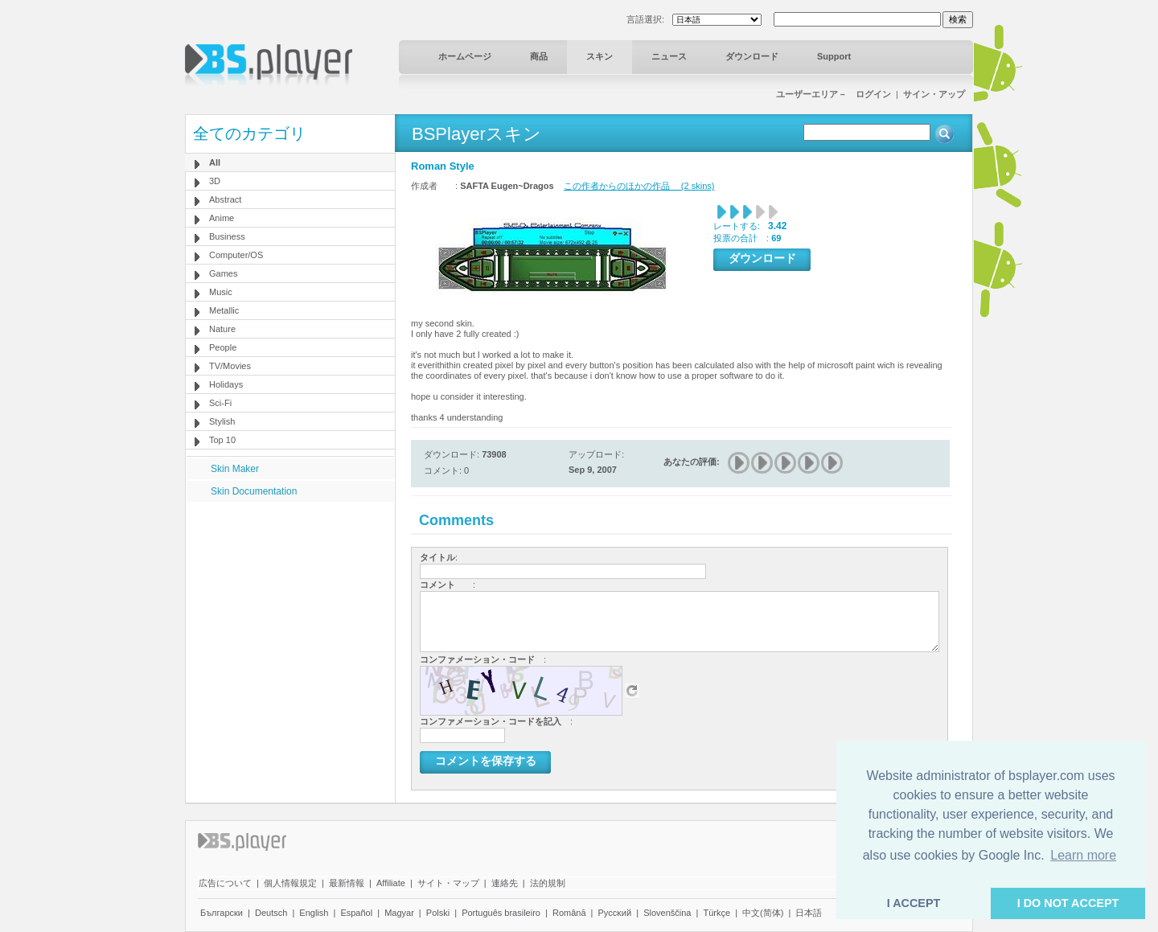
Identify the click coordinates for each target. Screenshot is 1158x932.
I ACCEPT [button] (914, 903)
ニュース (669, 56)
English (313, 913)
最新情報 (346, 883)
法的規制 (547, 883)
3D (214, 181)
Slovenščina (667, 913)
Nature (222, 329)
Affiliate (390, 883)
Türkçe (716, 913)
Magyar (399, 913)
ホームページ (464, 56)
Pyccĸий (615, 913)
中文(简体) (762, 913)
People (222, 347)
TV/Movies (230, 366)
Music (220, 292)
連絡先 (504, 883)
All (214, 162)
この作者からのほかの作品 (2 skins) (639, 186)
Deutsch (271, 913)
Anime (221, 218)
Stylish (222, 421)
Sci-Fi (220, 403)
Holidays (226, 384)
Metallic (224, 310)
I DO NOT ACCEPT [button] (1068, 903)
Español (356, 913)
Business (227, 236)
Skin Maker (235, 468)
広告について (225, 883)
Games (223, 273)
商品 (539, 56)
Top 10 (222, 440)
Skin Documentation (254, 491)
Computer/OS (236, 255)
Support (834, 56)
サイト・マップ (448, 883)
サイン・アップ (934, 94)
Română (569, 913)
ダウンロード (751, 56)
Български (221, 913)
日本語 (808, 913)
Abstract (225, 199)
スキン (599, 56)
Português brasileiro (501, 913)
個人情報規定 (290, 883)
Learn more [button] (1083, 855)
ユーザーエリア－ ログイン (833, 94)
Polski (438, 913)
